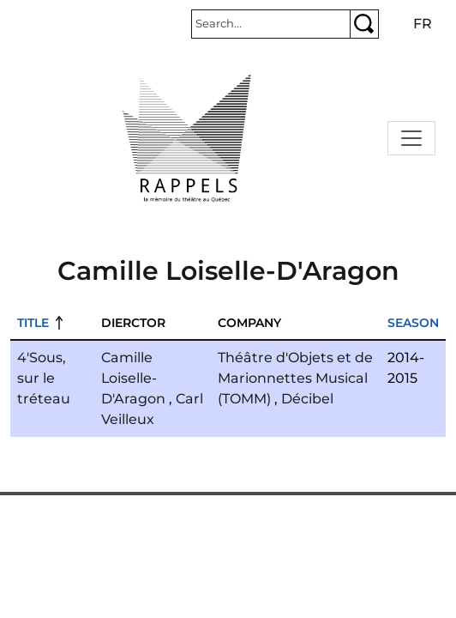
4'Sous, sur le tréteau (43, 378)
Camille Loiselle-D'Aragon (133, 378)
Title (33, 322)
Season (413, 322)
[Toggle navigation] (411, 138)
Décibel (307, 399)
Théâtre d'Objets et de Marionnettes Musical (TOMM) (295, 378)
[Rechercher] (271, 24)
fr (422, 23)
